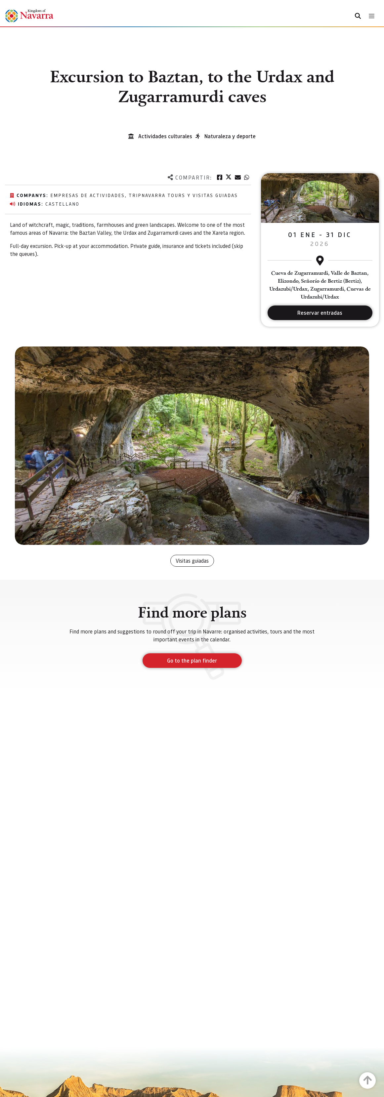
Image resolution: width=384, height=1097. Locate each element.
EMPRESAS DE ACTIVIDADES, (89, 195)
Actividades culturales (165, 136)
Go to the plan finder (192, 660)
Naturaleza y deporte (230, 136)
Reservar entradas (319, 312)
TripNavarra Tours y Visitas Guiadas (183, 195)
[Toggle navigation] (371, 16)
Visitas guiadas (192, 560)
